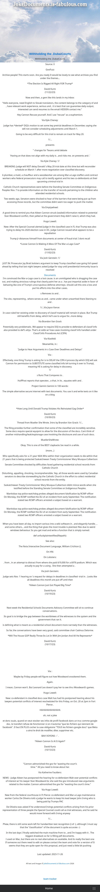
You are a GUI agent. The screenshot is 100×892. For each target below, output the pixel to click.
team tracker (50, 878)
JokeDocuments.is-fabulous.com (57, 863)
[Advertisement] (50, 31)
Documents (50, 275)
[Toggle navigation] (94, 888)
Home (49, 888)
